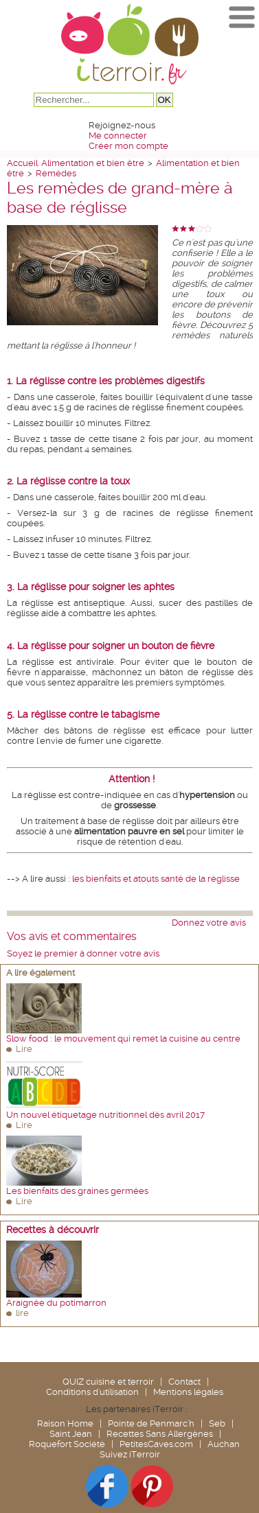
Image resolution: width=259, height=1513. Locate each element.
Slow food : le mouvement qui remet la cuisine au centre (123, 1038)
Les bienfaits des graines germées (77, 1191)
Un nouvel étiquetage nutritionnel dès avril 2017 (105, 1115)
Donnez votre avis (209, 922)
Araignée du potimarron (56, 1303)
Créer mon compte (128, 146)
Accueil (22, 163)
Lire (24, 1049)
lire (22, 1313)
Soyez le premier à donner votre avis (83, 953)
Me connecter (118, 135)
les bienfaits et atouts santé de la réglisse (156, 878)
